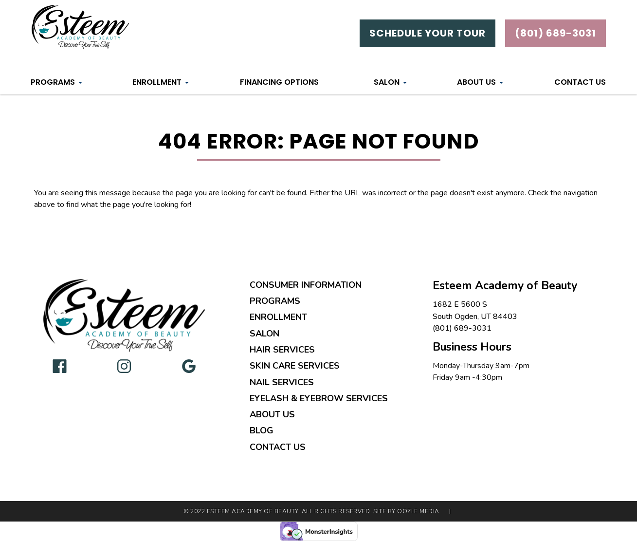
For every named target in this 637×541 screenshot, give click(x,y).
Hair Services (282, 349)
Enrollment (157, 82)
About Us (476, 82)
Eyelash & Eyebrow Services (319, 398)
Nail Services (282, 382)
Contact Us (580, 82)
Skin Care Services (295, 366)
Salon (387, 82)
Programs (53, 82)
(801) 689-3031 (462, 328)
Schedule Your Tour (427, 33)
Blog (261, 430)
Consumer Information (306, 285)
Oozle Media (418, 511)
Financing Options (279, 82)
